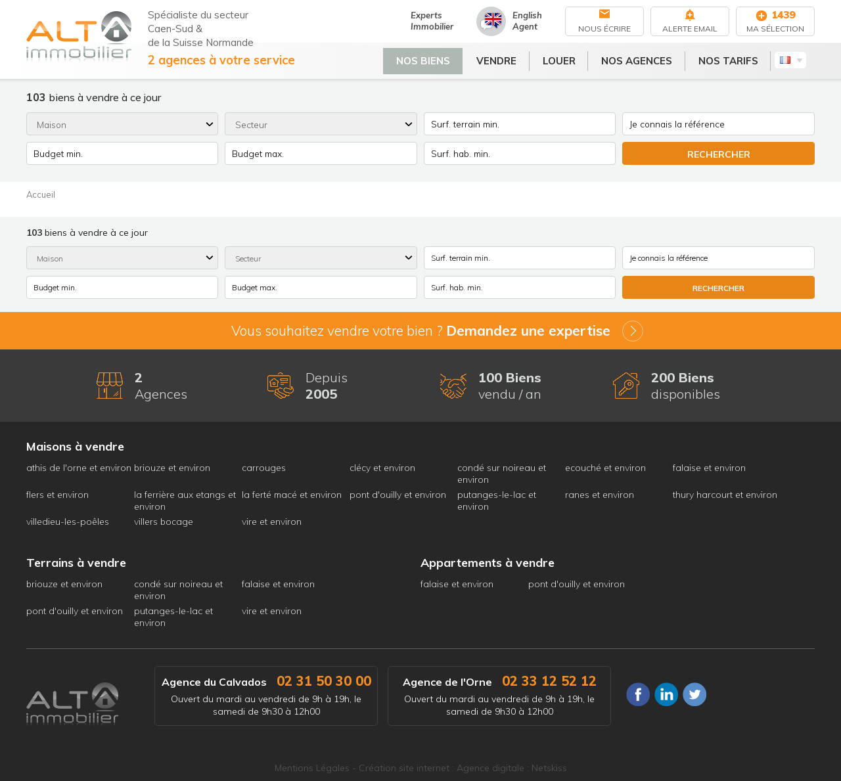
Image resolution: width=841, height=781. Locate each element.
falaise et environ (709, 468)
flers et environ (57, 495)
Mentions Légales (312, 768)
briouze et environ (172, 468)
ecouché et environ (605, 468)
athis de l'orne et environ (78, 468)
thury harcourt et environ (725, 495)
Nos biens (431, 58)
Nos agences (645, 58)
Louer (567, 58)
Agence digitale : (494, 768)
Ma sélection (775, 28)
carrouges (264, 468)
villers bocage (163, 521)
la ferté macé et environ (292, 495)
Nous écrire (604, 28)
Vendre (505, 58)
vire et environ (272, 521)
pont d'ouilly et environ (398, 495)
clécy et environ (382, 468)
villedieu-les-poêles (67, 521)
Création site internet (404, 768)
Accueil (40, 194)
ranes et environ (599, 495)
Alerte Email (689, 28)
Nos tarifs (736, 58)
